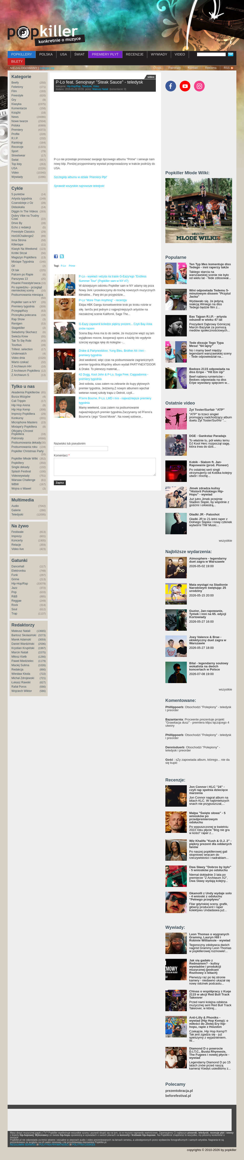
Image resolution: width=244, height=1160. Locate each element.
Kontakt (193, 68)
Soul (14, 609)
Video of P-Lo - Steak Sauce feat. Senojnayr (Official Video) (105, 125)
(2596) (42, 643)
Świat (14, 159)
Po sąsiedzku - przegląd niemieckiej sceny (26, 289)
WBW (15, 484)
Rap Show (18, 319)
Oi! (13, 266)
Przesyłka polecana (23, 315)
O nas (157, 68)
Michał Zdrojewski (22, 678)
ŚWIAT (79, 54)
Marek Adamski (21, 639)
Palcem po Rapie (22, 274)
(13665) (41, 631)
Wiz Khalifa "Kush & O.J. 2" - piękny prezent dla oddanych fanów (210, 844)
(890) (43, 669)
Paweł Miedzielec (22, 661)
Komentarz (62, 455)
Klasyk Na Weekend (24, 248)
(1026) (42, 665)
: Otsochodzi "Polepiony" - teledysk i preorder (198, 708)
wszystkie (225, 540)
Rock (14, 605)
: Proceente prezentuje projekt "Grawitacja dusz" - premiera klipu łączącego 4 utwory (197, 722)
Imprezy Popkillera (23, 413)
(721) (43, 678)
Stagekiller (18, 328)
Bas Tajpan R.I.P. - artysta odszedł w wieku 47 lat (208, 318)
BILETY (17, 61)
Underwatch (19, 353)
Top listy (16, 164)
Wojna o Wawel (21, 488)
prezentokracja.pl (179, 1090)
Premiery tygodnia (23, 306)
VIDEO (180, 54)
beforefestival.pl (178, 1095)
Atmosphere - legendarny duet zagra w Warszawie (208, 560)
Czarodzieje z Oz (22, 203)
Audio (15, 506)
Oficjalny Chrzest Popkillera (22, 432)
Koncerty (17, 540)
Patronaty (174, 68)
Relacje (16, 544)
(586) (43, 691)
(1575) (42, 652)
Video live (17, 549)
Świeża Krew (19, 336)
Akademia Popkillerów (25, 392)
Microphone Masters (24, 422)
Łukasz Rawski (20, 682)
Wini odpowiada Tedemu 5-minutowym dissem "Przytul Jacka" (210, 293)
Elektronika (18, 570)
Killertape (17, 244)
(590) (43, 686)
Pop (13, 592)
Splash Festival (21, 471)
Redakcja (17, 669)
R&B (14, 596)
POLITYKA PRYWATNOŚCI (54, 1144)
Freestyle (17, 95)
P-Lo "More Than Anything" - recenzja (103, 300)
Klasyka (16, 104)
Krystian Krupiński (22, 648)
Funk (14, 575)
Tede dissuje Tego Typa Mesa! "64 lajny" (206, 344)
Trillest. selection (22, 349)
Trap (14, 613)
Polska (15, 125)
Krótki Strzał (19, 253)
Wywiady (17, 177)
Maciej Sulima (20, 665)
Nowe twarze (19, 121)
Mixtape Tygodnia (22, 261)
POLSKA (46, 54)
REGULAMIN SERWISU (23, 1144)
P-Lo (63, 266)
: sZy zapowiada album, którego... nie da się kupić (197, 761)
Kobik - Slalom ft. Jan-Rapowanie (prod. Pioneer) (209, 463)
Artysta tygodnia (21, 198)
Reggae (16, 600)
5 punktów (18, 194)
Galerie (16, 510)
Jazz (14, 588)
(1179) (42, 661)
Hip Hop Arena (20, 405)
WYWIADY (159, 54)
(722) (43, 673)
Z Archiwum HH (21, 366)
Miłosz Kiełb (19, 656)
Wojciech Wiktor (21, 691)
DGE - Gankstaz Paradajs (207, 436)
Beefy (15, 82)
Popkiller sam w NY (23, 302)
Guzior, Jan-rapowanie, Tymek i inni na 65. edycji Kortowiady (207, 614)
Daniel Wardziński (22, 643)
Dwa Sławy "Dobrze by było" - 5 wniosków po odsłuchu (210, 868)
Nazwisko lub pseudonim (70, 443)
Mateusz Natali (20, 631)
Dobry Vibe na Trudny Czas (25, 217)
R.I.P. (14, 138)
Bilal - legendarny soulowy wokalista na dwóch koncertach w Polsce (208, 666)
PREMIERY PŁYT (105, 54)
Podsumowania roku (24, 447)
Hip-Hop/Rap (19, 583)
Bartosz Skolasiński (23, 635)
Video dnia (18, 358)
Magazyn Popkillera (23, 257)
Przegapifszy (19, 310)
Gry (13, 99)
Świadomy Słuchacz (24, 332)
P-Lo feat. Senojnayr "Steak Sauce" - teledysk (99, 82)
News (15, 117)
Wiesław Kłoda (20, 673)
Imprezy (16, 536)
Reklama (210, 68)
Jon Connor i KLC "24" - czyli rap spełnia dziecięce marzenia (208, 790)
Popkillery (17, 463)
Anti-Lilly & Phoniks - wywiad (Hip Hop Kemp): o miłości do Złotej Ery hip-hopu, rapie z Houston (208, 1022)
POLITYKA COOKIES (83, 1144)
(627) (43, 682)
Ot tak (15, 270)
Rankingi (17, 142)
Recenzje (17, 147)
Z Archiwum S (20, 375)
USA (63, 54)
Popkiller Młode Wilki (24, 458)
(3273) (42, 635)
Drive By (16, 223)
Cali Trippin (18, 401)
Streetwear (18, 155)
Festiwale (17, 532)
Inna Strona (18, 240)
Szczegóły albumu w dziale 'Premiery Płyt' (80, 177)
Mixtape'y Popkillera (24, 426)
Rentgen (16, 323)
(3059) (42, 639)
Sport (14, 151)
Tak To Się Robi (21, 340)
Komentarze (19, 108)
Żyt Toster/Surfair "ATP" (206, 409)
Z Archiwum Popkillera (25, 370)
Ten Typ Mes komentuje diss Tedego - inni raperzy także (210, 265)
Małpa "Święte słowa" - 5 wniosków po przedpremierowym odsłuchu (207, 817)
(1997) (42, 648)
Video (15, 172)
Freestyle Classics (23, 231)
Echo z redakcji (21, 227)
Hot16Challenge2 (22, 236)
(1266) (42, 656)
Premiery (17, 129)
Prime (72, 266)
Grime (15, 579)
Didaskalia (18, 207)
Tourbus (16, 345)
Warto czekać (20, 362)
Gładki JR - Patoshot (204, 514)
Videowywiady (20, 475)
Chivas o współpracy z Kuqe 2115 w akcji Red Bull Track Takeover (210, 994)
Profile (15, 134)
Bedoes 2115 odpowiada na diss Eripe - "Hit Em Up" (209, 370)
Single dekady (20, 467)
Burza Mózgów (20, 396)
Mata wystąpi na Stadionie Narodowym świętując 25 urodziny (208, 588)
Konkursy (17, 418)
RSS (227, 68)
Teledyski (17, 514)
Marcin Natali (19, 652)
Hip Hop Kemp (20, 409)
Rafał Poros (18, 686)
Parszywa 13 (19, 278)
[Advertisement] (122, 13)
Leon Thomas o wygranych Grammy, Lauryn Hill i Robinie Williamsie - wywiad (209, 937)
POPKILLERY (21, 54)
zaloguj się (47, 68)
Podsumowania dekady (26, 442)
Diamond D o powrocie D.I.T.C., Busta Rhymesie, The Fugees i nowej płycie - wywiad (209, 1053)
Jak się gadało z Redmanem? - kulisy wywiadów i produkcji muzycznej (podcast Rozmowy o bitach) (205, 967)
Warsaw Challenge (23, 480)
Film (14, 91)
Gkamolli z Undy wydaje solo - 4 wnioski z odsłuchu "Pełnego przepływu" (210, 896)
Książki (15, 112)
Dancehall (17, 566)
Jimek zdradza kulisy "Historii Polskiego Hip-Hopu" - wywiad (206, 491)
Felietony (17, 87)
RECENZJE (135, 54)
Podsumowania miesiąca (27, 294)
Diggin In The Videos (24, 211)
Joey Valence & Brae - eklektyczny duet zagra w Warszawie (207, 640)
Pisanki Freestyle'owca (26, 283)
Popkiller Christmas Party (27, 451)
